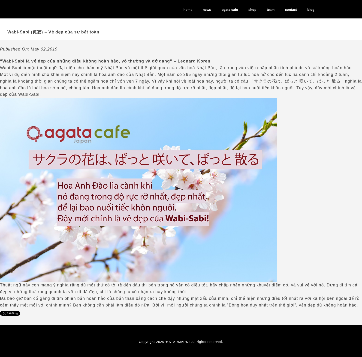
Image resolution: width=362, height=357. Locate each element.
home (188, 10)
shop (252, 10)
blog (310, 10)
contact (291, 10)
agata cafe (230, 10)
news (207, 10)
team (271, 10)
